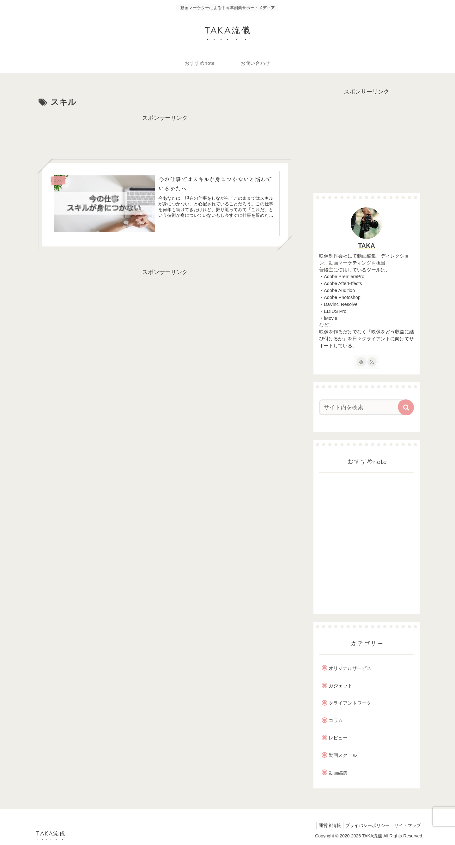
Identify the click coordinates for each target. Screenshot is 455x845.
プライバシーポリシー (365, 825)
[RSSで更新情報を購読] (372, 362)
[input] (362, 407)
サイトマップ (406, 825)
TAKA (366, 245)
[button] (406, 407)
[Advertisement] (165, 137)
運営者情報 (325, 825)
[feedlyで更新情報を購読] (361, 362)
